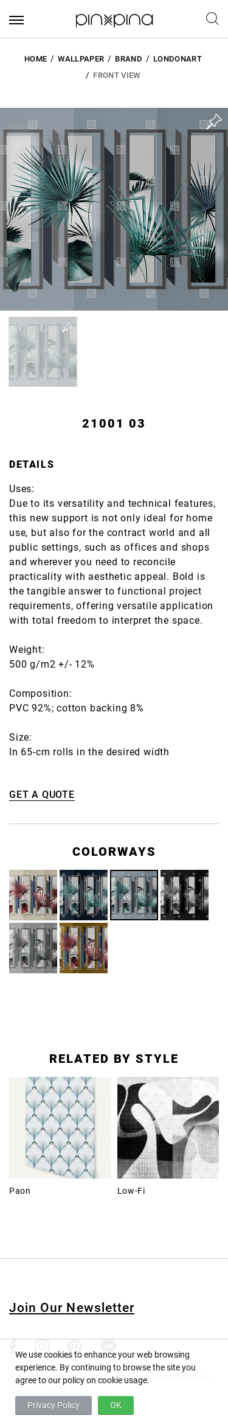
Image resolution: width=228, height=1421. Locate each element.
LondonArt (177, 58)
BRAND (128, 58)
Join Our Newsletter (71, 1307)
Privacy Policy (53, 1405)
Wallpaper (81, 58)
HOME (35, 58)
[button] (43, 352)
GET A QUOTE (42, 794)
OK (116, 1405)
